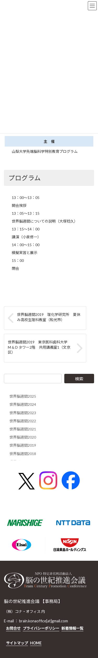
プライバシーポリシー (41, 628)
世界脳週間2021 (22, 429)
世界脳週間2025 (22, 396)
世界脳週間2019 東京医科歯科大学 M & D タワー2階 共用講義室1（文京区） (39, 347)
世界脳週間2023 (22, 413)
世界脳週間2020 (22, 437)
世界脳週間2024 (22, 404)
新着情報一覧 (72, 628)
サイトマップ (17, 642)
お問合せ (13, 628)
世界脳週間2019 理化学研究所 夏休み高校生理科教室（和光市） (48, 317)
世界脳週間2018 (22, 453)
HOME (36, 642)
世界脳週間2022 (22, 421)
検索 (79, 378)
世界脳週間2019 (22, 445)
